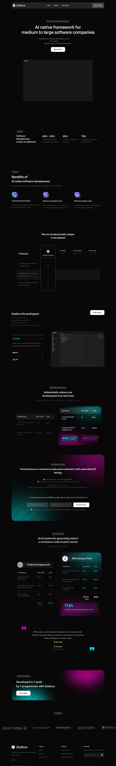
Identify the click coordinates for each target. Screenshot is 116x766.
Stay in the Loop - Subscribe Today (94, 750)
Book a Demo (58, 49)
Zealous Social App (67, 753)
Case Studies (65, 5)
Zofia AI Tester (65, 750)
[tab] (28, 342)
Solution (56, 5)
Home (49, 5)
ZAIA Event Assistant (67, 757)
